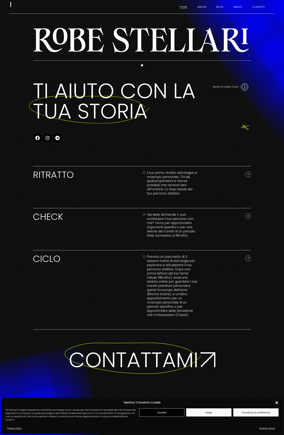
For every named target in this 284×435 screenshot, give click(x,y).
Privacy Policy (14, 428)
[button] (277, 403)
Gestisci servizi (267, 428)
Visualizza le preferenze (256, 412)
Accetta (161, 412)
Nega (209, 412)
